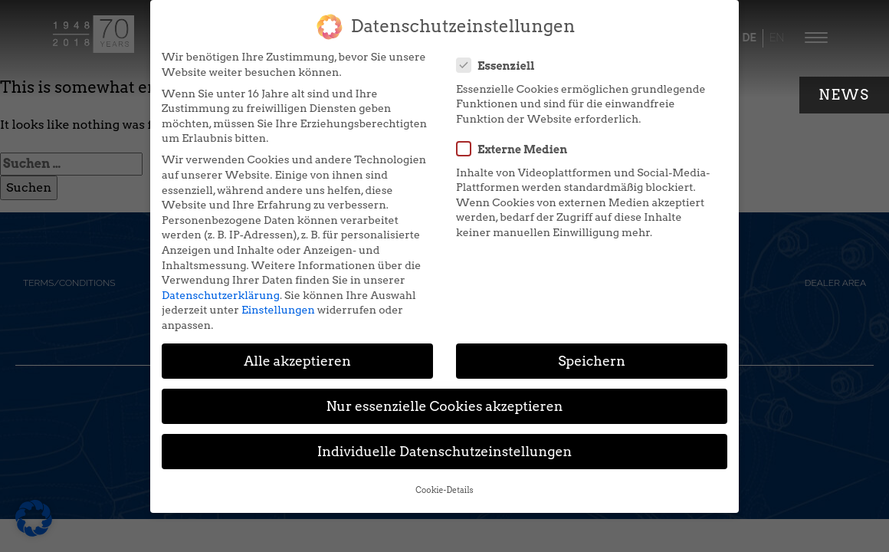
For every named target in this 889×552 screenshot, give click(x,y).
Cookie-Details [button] (444, 478)
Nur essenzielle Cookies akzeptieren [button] (444, 394)
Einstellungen (278, 297)
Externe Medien (516, 136)
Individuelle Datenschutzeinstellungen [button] (444, 439)
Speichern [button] (591, 348)
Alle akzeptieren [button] (297, 348)
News (844, 95)
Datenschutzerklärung (221, 282)
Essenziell (500, 52)
